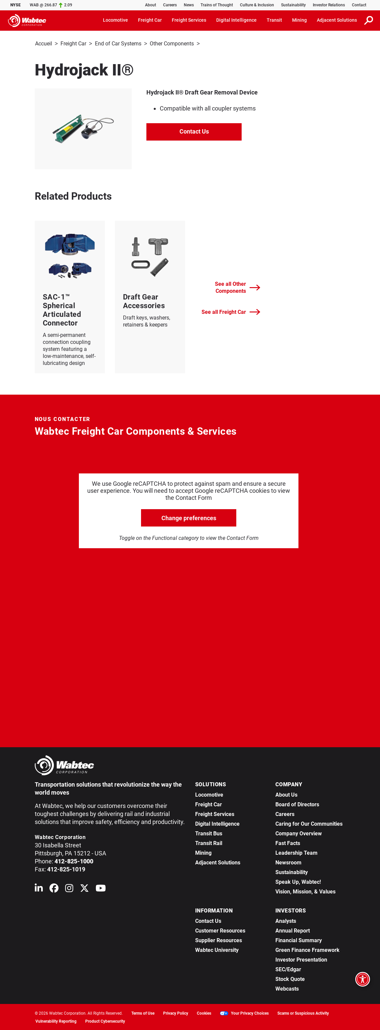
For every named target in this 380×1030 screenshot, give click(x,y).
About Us (286, 794)
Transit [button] (274, 20)
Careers (170, 5)
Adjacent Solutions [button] (337, 20)
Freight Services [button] (189, 20)
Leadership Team (296, 852)
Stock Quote (290, 978)
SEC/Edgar (288, 969)
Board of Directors (297, 804)
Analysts (285, 920)
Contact (359, 5)
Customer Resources (220, 930)
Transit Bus (208, 833)
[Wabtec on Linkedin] (39, 889)
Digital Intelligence (217, 823)
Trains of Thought (217, 5)
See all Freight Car (231, 311)
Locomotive (209, 794)
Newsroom (288, 862)
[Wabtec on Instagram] (69, 889)
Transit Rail (208, 842)
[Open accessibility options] (362, 979)
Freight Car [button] (150, 20)
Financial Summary (298, 940)
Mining (203, 852)
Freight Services (214, 813)
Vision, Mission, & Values (305, 891)
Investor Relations (329, 5)
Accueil (43, 43)
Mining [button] (299, 20)
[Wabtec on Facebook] (53, 889)
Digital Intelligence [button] (236, 20)
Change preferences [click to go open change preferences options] (188, 517)
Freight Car (73, 43)
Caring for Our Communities (309, 823)
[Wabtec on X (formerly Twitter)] (84, 889)
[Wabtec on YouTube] (101, 889)
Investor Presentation (301, 959)
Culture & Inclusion (257, 5)
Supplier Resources (218, 940)
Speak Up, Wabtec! (298, 881)
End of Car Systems (118, 43)
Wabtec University (217, 949)
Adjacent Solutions (217, 862)
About (150, 5)
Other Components (172, 43)
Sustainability (293, 5)
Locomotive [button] (115, 20)
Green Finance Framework (307, 949)
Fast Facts (287, 842)
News (189, 5)
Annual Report (292, 930)
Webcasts (287, 988)
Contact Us (194, 130)
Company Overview (298, 833)
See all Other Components (237, 286)
